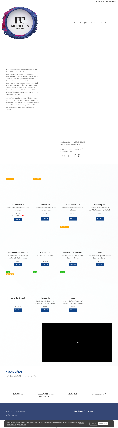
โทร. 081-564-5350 (109, 2)
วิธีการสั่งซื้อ (94, 23)
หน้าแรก (69, 23)
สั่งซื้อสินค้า (18, 219)
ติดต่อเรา (111, 23)
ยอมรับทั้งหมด (103, 424)
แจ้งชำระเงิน (103, 23)
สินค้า (75, 23)
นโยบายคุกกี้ (22, 425)
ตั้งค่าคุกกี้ (93, 424)
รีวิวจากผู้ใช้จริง (84, 23)
